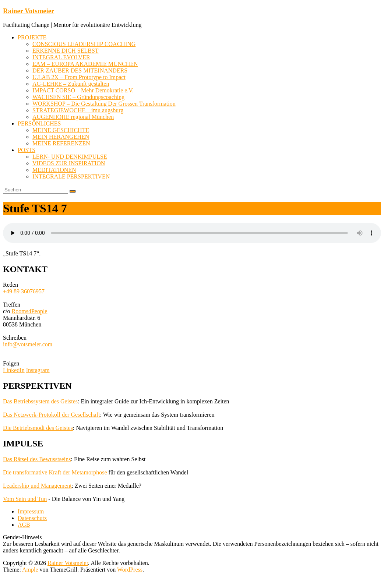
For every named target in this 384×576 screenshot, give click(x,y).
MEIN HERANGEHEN (60, 137)
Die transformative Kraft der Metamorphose (55, 472)
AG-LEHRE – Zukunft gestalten (70, 84)
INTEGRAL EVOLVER (61, 57)
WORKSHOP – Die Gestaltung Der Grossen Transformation (104, 103)
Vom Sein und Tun (25, 499)
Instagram (38, 370)
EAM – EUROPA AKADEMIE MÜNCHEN (85, 64)
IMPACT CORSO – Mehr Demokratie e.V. (83, 90)
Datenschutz (32, 518)
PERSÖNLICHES (39, 123)
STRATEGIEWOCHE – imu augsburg (77, 110)
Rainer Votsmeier (28, 11)
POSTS (26, 150)
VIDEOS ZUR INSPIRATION (68, 163)
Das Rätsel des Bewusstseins (37, 459)
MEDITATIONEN (54, 170)
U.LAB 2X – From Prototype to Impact (79, 77)
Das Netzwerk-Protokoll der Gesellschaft (51, 414)
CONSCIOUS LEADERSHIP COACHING (83, 44)
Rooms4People (29, 311)
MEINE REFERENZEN (61, 143)
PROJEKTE (32, 37)
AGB (24, 525)
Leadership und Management (37, 486)
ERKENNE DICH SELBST (65, 50)
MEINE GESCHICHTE (60, 130)
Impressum (31, 511)
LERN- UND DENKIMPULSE (69, 156)
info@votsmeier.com (27, 344)
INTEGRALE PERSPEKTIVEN (71, 176)
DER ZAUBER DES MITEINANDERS (79, 70)
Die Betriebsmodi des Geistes (38, 428)
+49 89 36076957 (24, 291)
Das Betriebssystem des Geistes (40, 401)
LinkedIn (14, 370)
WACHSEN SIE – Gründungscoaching (78, 97)
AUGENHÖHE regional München (73, 117)
